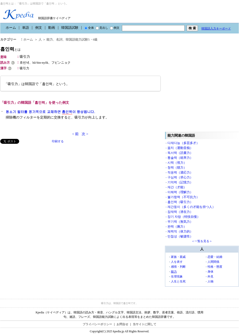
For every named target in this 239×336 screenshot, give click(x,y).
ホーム (11, 27)
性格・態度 (215, 266)
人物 (210, 281)
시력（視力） (177, 162)
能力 (174, 271)
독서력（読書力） (180, 153)
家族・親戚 (178, 257)
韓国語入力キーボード (216, 28)
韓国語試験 (69, 27)
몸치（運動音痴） (180, 148)
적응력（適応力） (180, 172)
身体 (210, 271)
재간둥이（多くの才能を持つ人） (191, 207)
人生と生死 (178, 281)
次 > (85, 134)
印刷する (58, 141)
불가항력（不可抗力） (183, 197)
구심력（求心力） (180, 177)
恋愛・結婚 (215, 257)
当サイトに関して (144, 324)
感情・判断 (178, 266)
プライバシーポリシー (97, 324)
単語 (25, 27)
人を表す (177, 261)
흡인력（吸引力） (180, 202)
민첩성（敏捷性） (180, 236)
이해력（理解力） (180, 192)
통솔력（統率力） (180, 158)
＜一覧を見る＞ (202, 241)
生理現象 (177, 276)
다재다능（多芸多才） (183, 143)
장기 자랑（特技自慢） (183, 217)
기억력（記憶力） (180, 182)
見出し (102, 27)
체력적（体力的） (180, 231)
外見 (210, 276)
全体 (89, 27)
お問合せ (122, 324)
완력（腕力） (177, 226)
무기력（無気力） (180, 221)
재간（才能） (177, 187)
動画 (51, 27)
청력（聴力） (177, 167)
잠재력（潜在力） (180, 212)
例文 (38, 27)
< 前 (75, 134)
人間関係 (213, 261)
